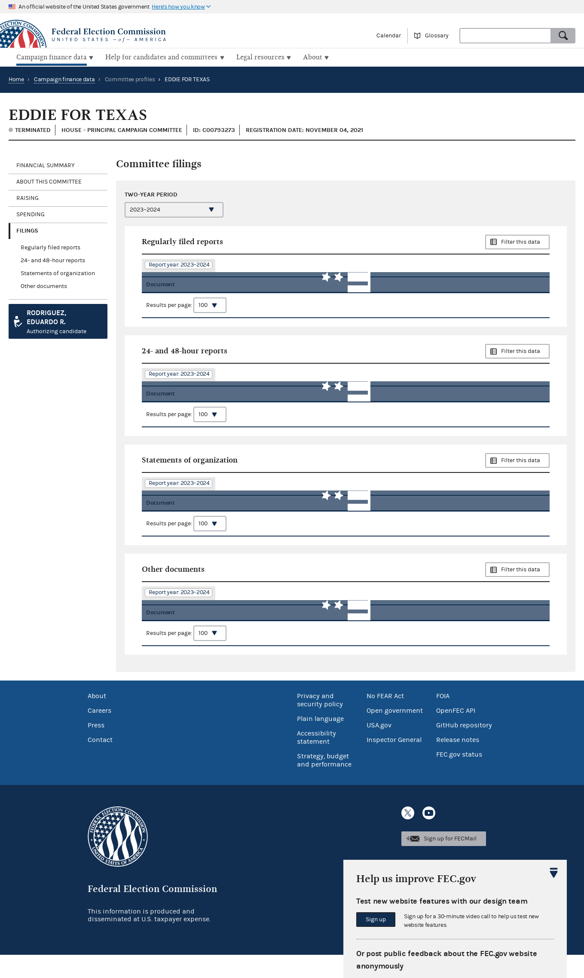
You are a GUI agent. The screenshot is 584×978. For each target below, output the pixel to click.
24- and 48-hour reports (53, 259)
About (97, 719)
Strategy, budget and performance (324, 783)
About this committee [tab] (49, 181)
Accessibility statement (316, 761)
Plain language (320, 742)
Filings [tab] (27, 229)
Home (16, 78)
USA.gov (379, 748)
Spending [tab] (30, 213)
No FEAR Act (385, 719)
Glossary (437, 35)
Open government (395, 734)
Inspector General (394, 763)
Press (96, 748)
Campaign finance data (64, 78)
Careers (99, 734)
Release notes (457, 763)
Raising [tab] (27, 197)
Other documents (44, 285)
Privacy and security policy (320, 723)
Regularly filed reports (50, 246)
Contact (100, 763)
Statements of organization (58, 272)
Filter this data (520, 241)
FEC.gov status (459, 778)
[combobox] (505, 35)
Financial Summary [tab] (45, 164)
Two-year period (151, 193)
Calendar (388, 35)
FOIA (442, 719)
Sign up (376, 919)
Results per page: (186, 310)
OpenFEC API (455, 734)
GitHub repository (464, 748)
